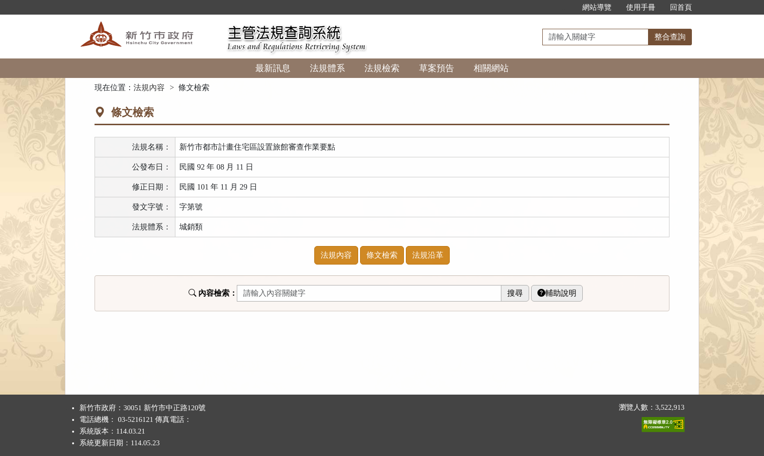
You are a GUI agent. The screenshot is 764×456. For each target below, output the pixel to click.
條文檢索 (382, 255)
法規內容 (149, 87)
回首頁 (681, 7)
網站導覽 (596, 7)
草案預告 (436, 68)
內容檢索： (213, 293)
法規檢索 (382, 68)
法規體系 (327, 68)
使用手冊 (640, 7)
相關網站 (491, 68)
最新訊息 (272, 68)
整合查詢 (670, 37)
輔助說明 (556, 293)
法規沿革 (427, 255)
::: (564, 7)
